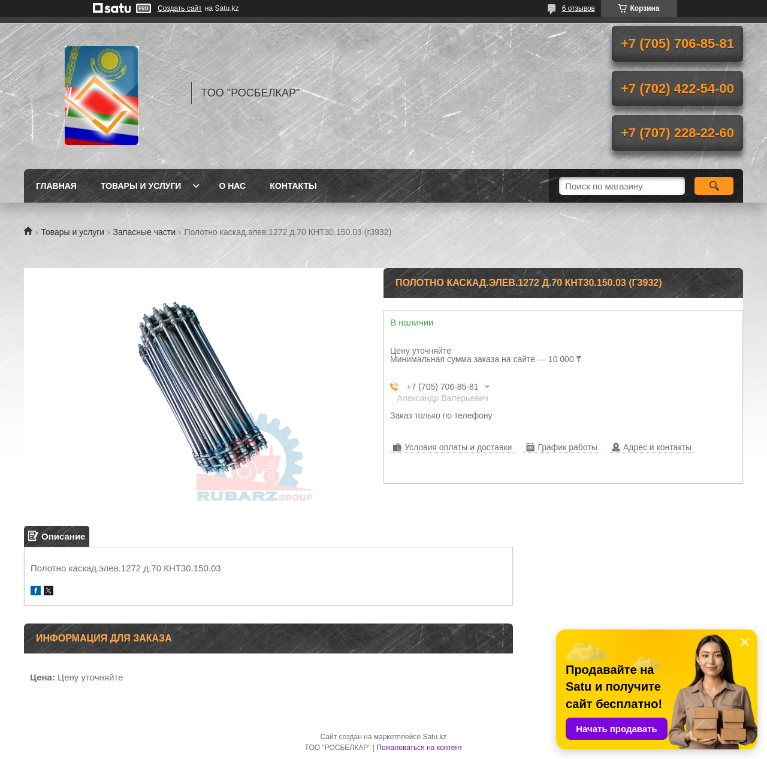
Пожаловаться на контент (419, 747)
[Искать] (713, 186)
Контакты (293, 186)
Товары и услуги (141, 186)
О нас (232, 186)
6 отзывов (578, 8)
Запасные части (144, 232)
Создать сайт (180, 8)
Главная (56, 186)
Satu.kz (434, 737)
